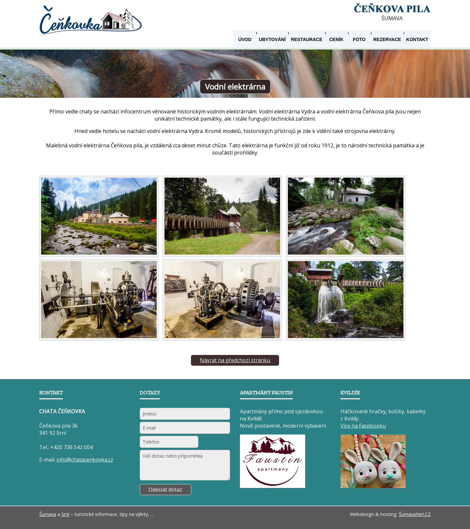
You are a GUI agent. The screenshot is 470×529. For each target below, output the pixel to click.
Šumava (47, 514)
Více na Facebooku (363, 425)
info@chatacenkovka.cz (84, 459)
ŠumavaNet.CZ (415, 514)
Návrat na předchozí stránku (235, 360)
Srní (65, 514)
